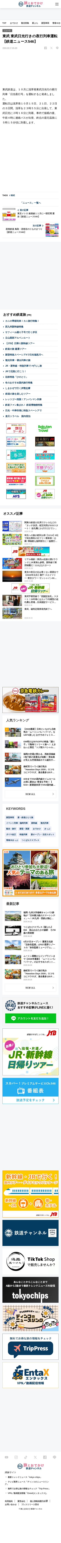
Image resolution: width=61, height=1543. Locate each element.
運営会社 (21, 1501)
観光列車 (44, 823)
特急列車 (23, 834)
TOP (4, 23)
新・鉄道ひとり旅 (25, 817)
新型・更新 (24, 829)
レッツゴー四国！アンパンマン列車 (23, 399)
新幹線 (34, 823)
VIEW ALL (30, 794)
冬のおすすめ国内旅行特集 (19, 382)
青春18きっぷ (12, 840)
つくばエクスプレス (30, 840)
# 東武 (12, 195)
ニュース (7, 30)
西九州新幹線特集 (14, 326)
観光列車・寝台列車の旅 (17, 360)
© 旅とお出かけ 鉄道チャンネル (30, 1509)
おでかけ (14, 23)
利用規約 (9, 1501)
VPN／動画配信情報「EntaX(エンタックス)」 (28, 1493)
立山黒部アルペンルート (17, 337)
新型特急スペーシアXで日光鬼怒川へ (24, 354)
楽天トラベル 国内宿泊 (17, 416)
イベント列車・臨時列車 (17, 823)
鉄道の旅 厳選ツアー (15, 349)
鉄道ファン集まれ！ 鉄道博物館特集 (23, 405)
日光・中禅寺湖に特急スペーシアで (23, 410)
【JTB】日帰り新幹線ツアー (20, 343)
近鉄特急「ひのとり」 (16, 377)
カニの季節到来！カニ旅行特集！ (22, 321)
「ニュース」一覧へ (30, 202)
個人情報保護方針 (38, 1501)
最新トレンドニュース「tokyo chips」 (25, 1477)
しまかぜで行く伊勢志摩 (17, 388)
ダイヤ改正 (11, 834)
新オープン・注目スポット (42, 834)
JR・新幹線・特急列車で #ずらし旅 (23, 365)
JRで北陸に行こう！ (15, 371)
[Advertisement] (30, 159)
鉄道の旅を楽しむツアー (17, 393)
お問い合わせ (11, 1504)
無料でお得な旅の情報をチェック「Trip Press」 (29, 1489)
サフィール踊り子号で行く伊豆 (21, 332)
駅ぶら (35, 23)
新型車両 (45, 23)
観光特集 (25, 23)
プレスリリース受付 (30, 1504)
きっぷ (47, 829)
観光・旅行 (11, 829)
